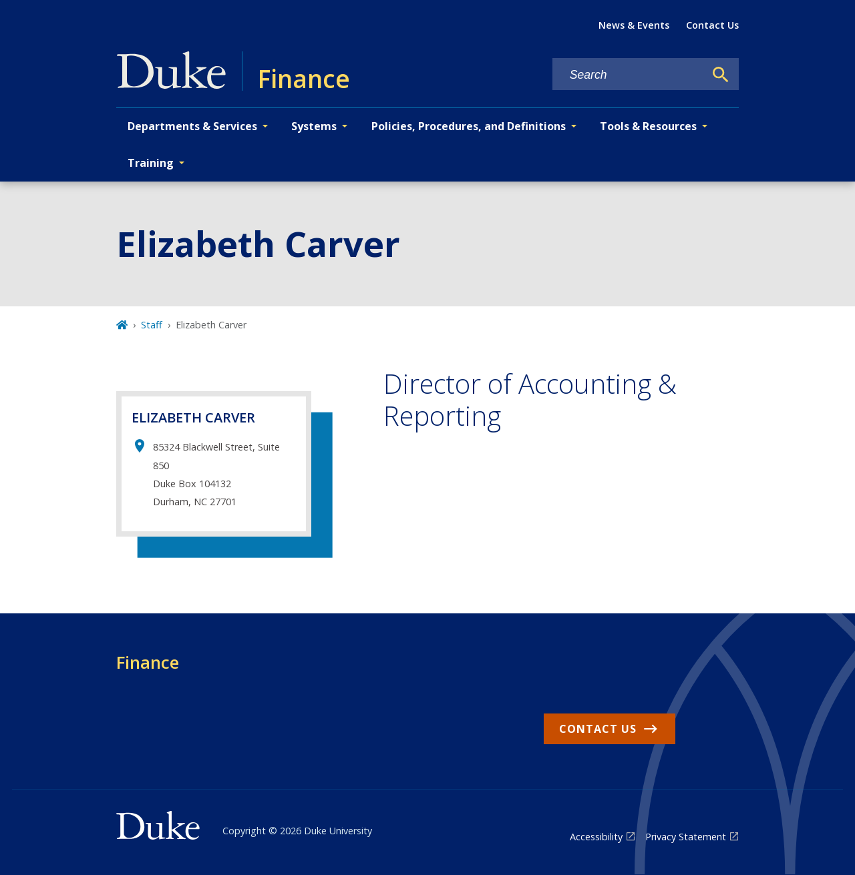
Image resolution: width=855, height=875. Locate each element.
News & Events (633, 25)
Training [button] (151, 163)
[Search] (720, 74)
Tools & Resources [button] (648, 126)
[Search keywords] (628, 75)
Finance (147, 662)
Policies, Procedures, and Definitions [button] (468, 126)
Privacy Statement (685, 836)
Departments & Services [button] (192, 126)
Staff (151, 324)
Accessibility (596, 836)
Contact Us (712, 25)
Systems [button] (314, 126)
